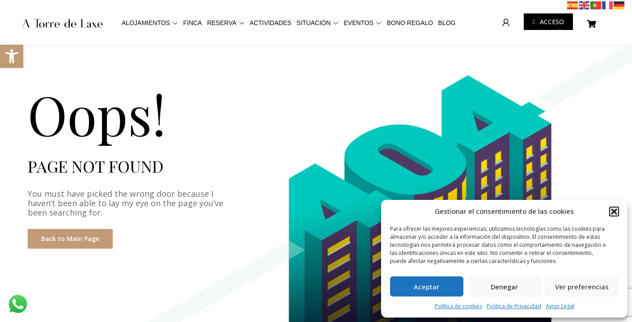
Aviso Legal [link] (560, 306)
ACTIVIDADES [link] (323, 18)
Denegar (504, 286)
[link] (11, 56)
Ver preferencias (582, 286)
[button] (614, 211)
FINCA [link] (221, 18)
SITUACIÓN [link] (378, 18)
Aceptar (426, 286)
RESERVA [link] (263, 18)
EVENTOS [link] (435, 18)
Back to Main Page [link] (70, 238)
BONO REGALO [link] (282, 54)
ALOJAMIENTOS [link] (163, 18)
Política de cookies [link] (458, 306)
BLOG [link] (330, 54)
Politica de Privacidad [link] (514, 306)
